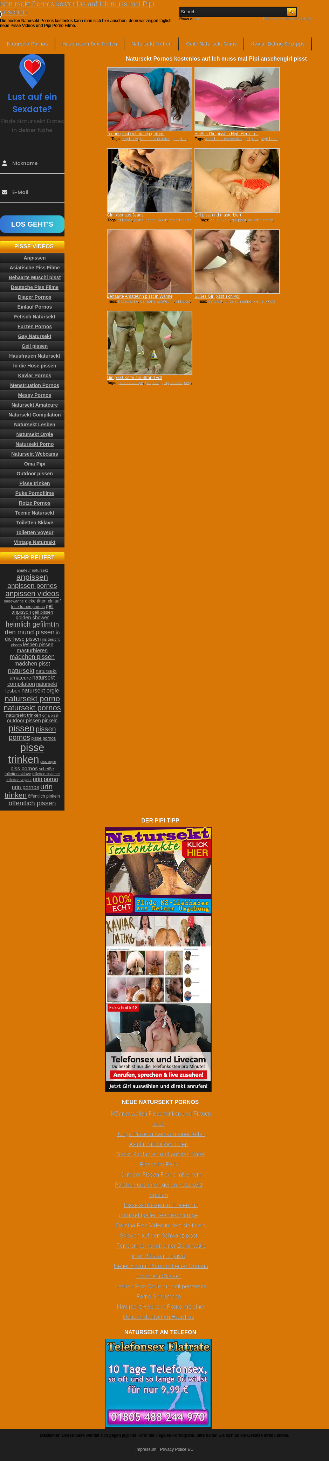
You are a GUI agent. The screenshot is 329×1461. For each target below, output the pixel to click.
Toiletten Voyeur (35, 532)
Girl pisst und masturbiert (217, 215)
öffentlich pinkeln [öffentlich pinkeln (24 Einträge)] (44, 796)
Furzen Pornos (35, 326)
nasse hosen (156, 220)
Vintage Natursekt (35, 542)
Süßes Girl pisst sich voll (217, 296)
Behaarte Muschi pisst (35, 277)
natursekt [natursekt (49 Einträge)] (21, 670)
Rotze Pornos (34, 503)
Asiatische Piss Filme (34, 267)
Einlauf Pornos (35, 307)
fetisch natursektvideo (223, 139)
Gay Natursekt (35, 336)
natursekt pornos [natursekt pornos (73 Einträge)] (32, 707)
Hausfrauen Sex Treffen (89, 44)
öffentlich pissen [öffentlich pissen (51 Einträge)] (32, 803)
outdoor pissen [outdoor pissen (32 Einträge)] (24, 720)
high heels (269, 139)
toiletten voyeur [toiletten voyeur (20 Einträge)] (19, 780)
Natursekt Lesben (34, 424)
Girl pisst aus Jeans (125, 215)
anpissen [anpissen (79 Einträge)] (32, 577)
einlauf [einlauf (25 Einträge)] (54, 601)
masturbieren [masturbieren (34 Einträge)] (32, 650)
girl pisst (179, 139)
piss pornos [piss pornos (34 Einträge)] (24, 768)
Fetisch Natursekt (34, 316)
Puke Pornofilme (34, 493)
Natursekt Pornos (27, 44)
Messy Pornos (35, 395)
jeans (138, 220)
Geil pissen (35, 346)
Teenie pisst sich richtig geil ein (136, 133)
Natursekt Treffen (151, 44)
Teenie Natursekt (34, 513)
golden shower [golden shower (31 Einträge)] (32, 617)
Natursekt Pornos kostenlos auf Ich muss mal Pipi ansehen (204, 59)
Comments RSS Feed (295, 18)
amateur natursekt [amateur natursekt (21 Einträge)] (32, 570)
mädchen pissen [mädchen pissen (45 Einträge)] (32, 656)
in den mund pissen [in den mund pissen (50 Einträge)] (32, 628)
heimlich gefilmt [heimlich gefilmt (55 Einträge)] (29, 624)
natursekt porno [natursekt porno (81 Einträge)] (32, 698)
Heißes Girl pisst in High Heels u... (226, 133)
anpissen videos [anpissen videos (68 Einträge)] (32, 594)
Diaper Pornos (35, 297)
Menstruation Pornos (34, 385)
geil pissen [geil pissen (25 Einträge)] (42, 612)
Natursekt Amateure (35, 405)
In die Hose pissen (34, 365)
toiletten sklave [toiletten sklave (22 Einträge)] (18, 774)
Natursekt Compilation (34, 415)
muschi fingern (260, 220)
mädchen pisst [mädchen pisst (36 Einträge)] (32, 664)
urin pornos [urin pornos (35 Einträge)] (25, 787)
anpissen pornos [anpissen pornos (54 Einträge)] (32, 585)
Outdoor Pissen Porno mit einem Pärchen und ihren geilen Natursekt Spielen (159, 1185)
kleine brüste (264, 301)
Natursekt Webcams (34, 454)
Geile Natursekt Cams (211, 44)
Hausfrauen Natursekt (34, 356)
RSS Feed (270, 18)
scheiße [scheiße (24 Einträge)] (46, 768)
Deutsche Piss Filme (35, 287)
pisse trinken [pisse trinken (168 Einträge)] (26, 753)
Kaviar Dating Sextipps (278, 44)
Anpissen (34, 258)
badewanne (128, 301)
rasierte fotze (180, 220)
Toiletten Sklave (34, 522)
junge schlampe (237, 301)
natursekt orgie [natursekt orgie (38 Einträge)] (40, 690)
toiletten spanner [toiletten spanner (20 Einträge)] (46, 774)
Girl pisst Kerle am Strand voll (134, 377)
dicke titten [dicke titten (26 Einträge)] (36, 601)
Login (197, 18)
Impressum (146, 1449)
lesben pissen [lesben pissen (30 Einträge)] (38, 644)
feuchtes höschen (155, 139)
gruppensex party (176, 382)
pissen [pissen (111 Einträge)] (21, 728)
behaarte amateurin (157, 301)
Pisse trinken (34, 483)
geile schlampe (130, 382)
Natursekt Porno (35, 444)
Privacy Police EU (176, 1449)
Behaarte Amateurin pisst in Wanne (140, 296)
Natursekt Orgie (34, 434)
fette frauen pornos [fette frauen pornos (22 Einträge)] (27, 607)
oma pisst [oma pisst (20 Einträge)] (50, 715)
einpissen (130, 139)
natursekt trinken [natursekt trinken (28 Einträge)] (23, 715)
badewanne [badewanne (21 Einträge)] (14, 601)
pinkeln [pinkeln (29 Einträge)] (49, 720)
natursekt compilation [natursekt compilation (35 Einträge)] (31, 681)
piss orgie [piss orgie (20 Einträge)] (48, 761)
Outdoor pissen (34, 473)
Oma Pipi (35, 464)
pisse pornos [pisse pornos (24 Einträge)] (44, 738)
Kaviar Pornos (35, 375)
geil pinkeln (219, 220)
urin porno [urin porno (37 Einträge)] (45, 779)
